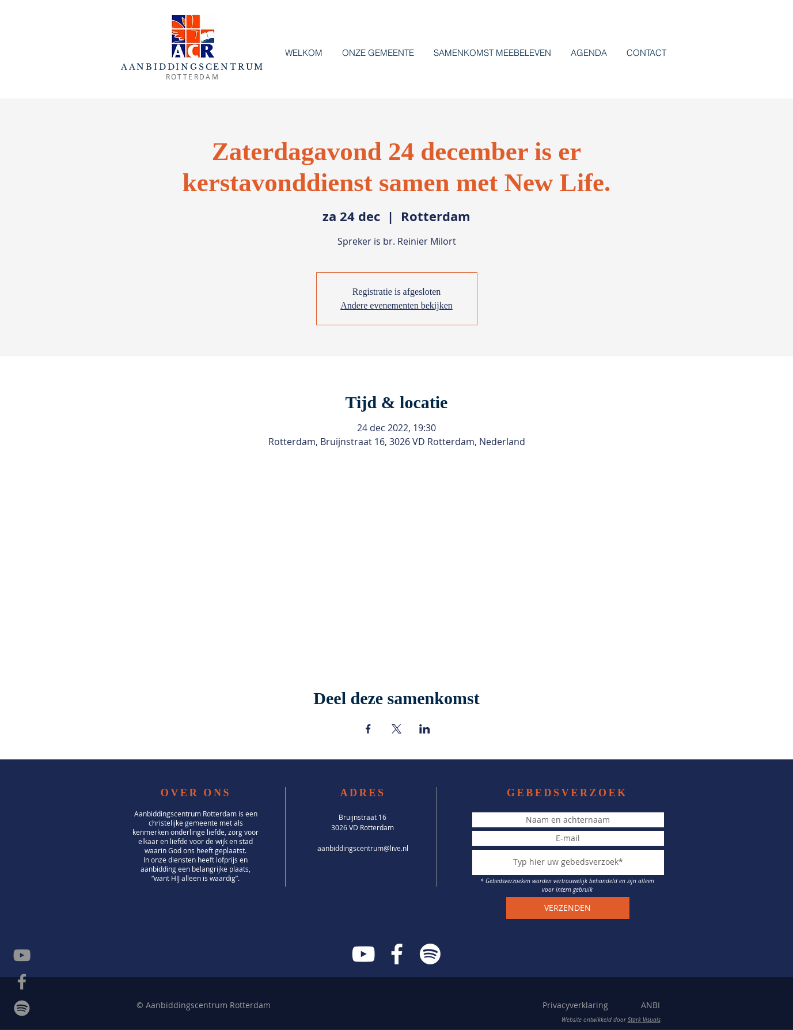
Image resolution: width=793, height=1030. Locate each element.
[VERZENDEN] (567, 908)
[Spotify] (22, 1008)
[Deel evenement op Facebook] (368, 728)
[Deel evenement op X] (396, 728)
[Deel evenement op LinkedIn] (424, 728)
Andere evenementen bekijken (396, 305)
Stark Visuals (644, 1020)
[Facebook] (397, 954)
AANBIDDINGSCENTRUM (192, 67)
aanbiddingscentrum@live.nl (362, 848)
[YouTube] (363, 954)
